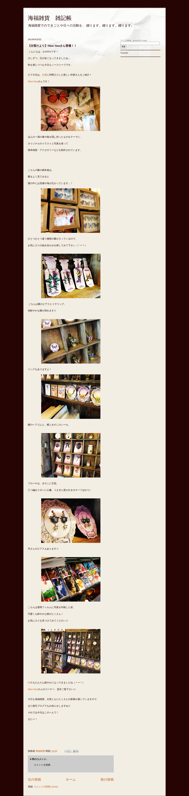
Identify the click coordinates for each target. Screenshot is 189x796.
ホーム (71, 779)
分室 (44, 75)
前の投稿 (107, 779)
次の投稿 (34, 779)
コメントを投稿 (42, 765)
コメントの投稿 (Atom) (46, 786)
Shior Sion (33, 81)
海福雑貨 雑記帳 (50, 18)
